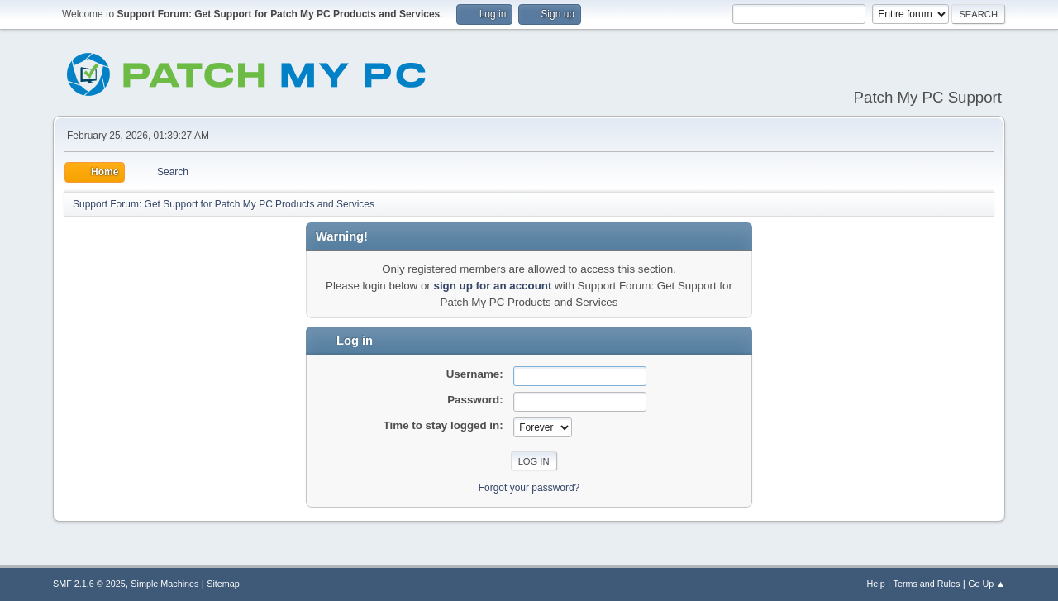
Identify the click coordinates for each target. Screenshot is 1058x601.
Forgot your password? (529, 488)
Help (876, 584)
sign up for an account (492, 285)
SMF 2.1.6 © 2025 (89, 584)
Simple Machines (164, 584)
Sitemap (223, 584)
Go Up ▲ (986, 584)
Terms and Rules (927, 584)
